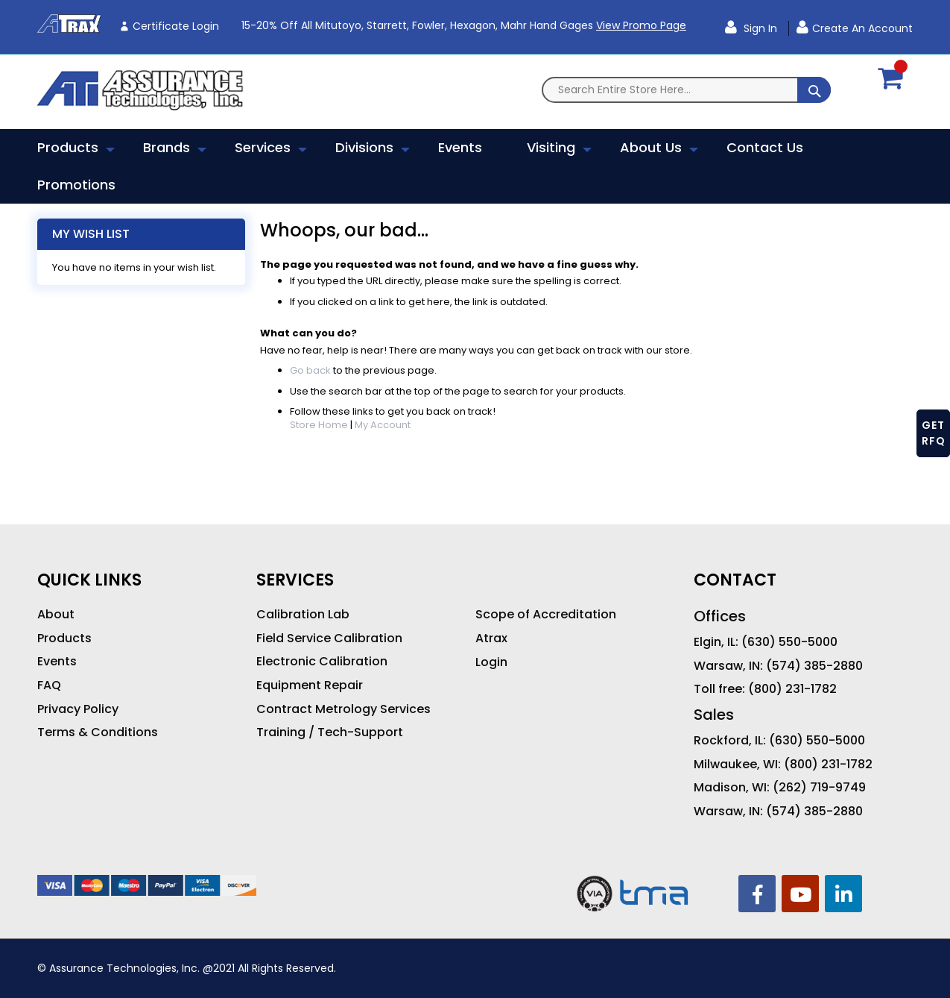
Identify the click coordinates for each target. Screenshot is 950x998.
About (56, 614)
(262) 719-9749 (819, 787)
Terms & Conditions (97, 732)
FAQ (49, 685)
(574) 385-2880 (814, 666)
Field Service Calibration (329, 638)
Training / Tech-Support (329, 732)
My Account (383, 425)
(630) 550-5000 (789, 642)
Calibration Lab (302, 614)
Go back (310, 370)
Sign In (759, 28)
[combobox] (686, 90)
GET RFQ (934, 433)
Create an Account (862, 28)
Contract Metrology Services (343, 709)
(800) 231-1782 (792, 689)
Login (491, 662)
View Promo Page (641, 25)
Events (57, 661)
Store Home (319, 425)
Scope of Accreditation (545, 614)
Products (64, 638)
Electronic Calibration (321, 661)
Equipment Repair (309, 685)
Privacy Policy (77, 709)
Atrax (491, 638)
